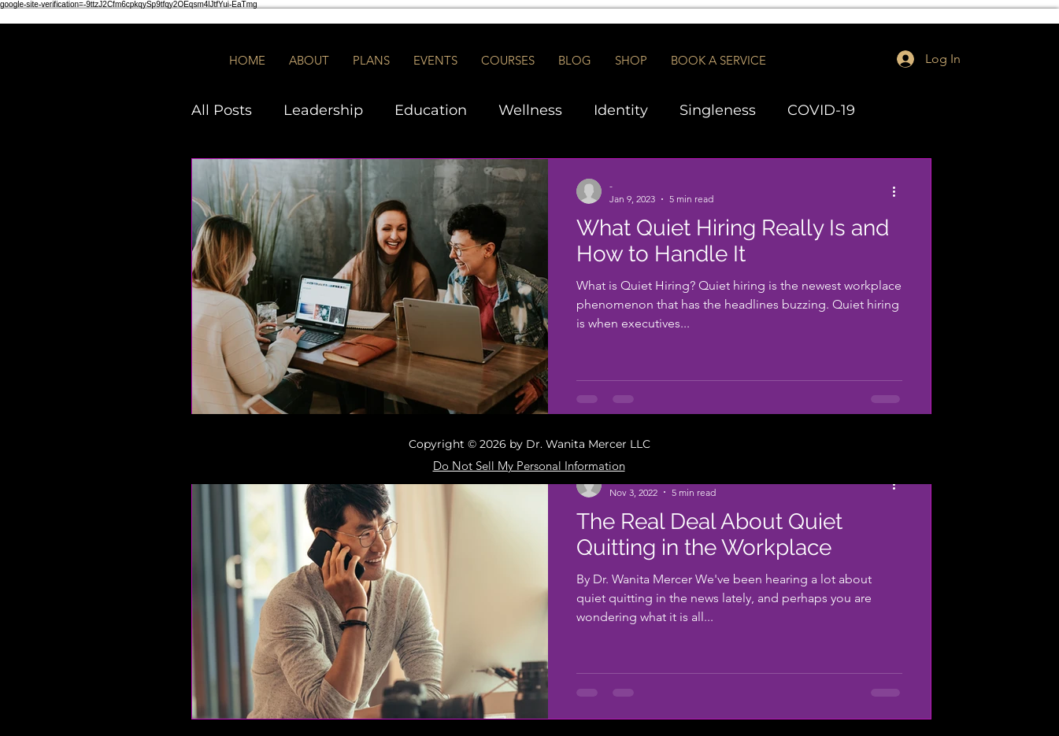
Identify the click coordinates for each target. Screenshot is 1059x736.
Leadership (323, 110)
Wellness (530, 110)
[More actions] (900, 191)
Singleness (717, 110)
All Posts (221, 110)
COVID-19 (821, 110)
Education (430, 110)
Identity (621, 110)
